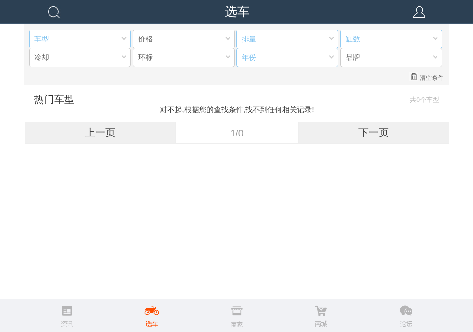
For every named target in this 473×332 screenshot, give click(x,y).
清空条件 (426, 77)
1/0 (236, 133)
